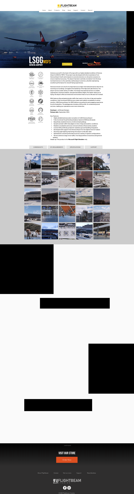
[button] (38, 147)
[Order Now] (67, 460)
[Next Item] (123, 39)
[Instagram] (69, 488)
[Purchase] (67, 64)
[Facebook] (65, 488)
